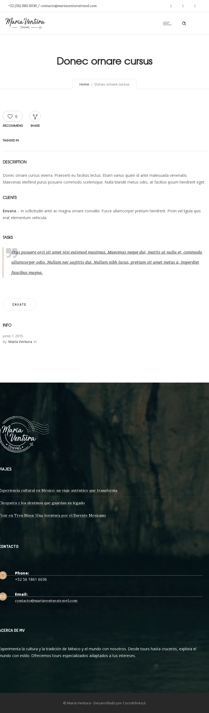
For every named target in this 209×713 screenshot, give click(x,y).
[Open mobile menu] (168, 23)
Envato (19, 304)
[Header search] (184, 24)
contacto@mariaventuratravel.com (46, 600)
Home (84, 84)
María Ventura (20, 341)
